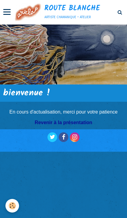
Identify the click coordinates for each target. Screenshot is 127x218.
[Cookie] (12, 206)
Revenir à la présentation (63, 122)
